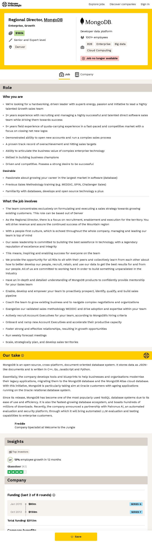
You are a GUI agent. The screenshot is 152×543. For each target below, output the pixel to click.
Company (83, 74)
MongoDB (53, 19)
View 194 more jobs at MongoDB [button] (30, 515)
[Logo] (11, 4)
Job (64, 74)
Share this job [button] (18, 509)
